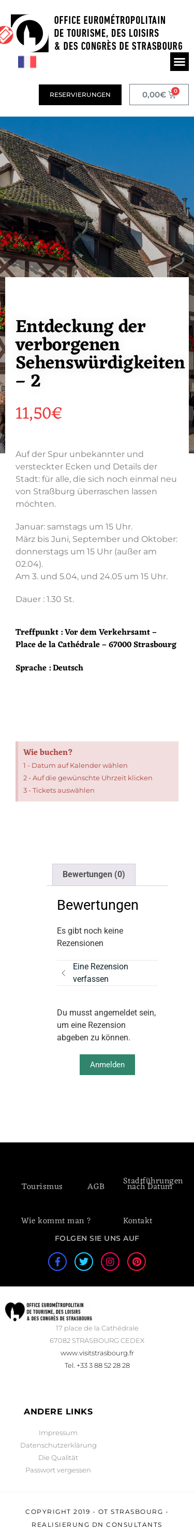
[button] (179, 61)
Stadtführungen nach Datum (153, 1184)
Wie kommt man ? (56, 1221)
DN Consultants (127, 1524)
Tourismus (42, 1187)
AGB (96, 1187)
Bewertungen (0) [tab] (94, 874)
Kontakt (138, 1221)
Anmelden (107, 1064)
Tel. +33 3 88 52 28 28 (97, 1365)
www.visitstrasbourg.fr (97, 1353)
